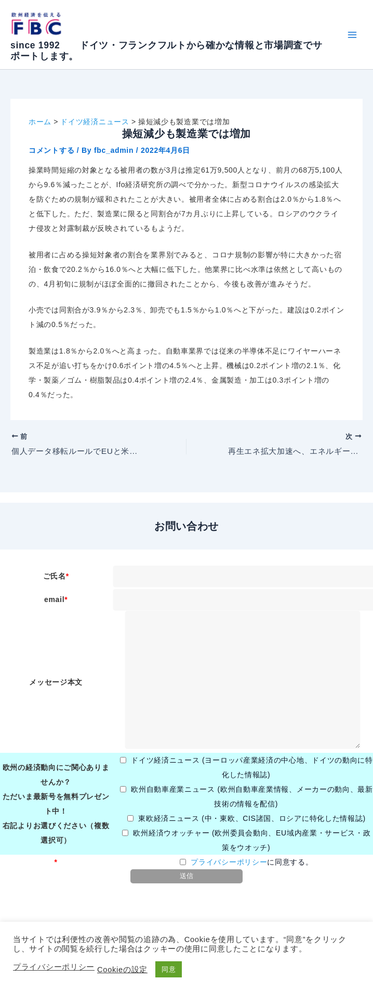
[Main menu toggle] (352, 34)
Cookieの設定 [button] (122, 969)
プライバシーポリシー (229, 862)
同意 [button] (169, 969)
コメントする (51, 150)
